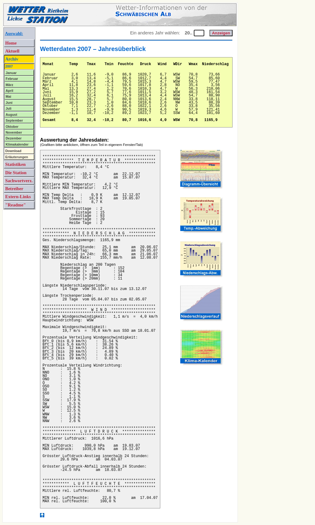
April (9, 90)
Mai (8, 96)
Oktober (12, 126)
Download (13, 151)
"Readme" (15, 204)
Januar (11, 73)
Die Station (15, 172)
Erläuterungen (16, 157)
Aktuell (12, 51)
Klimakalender (17, 144)
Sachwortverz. (19, 180)
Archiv (11, 59)
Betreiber (14, 188)
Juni (9, 102)
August (11, 114)
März (9, 85)
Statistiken (15, 164)
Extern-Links (18, 196)
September (14, 120)
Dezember (14, 138)
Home (11, 43)
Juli (8, 108)
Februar (12, 78)
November (14, 132)
